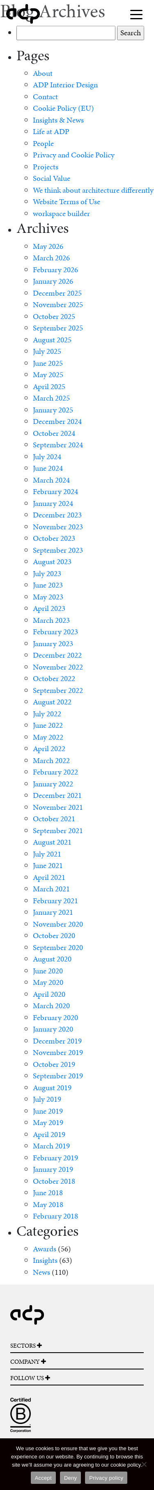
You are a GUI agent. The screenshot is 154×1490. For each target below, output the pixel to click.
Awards (44, 1248)
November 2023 (58, 526)
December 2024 (57, 421)
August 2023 (52, 561)
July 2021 (47, 853)
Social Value (51, 178)
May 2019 (48, 1122)
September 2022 (58, 690)
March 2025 (51, 397)
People (43, 143)
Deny (70, 1478)
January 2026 (53, 281)
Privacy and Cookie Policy (74, 154)
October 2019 (54, 1064)
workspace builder (61, 213)
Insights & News (58, 119)
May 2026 (48, 246)
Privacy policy (106, 1478)
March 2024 (51, 479)
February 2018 (55, 1215)
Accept (43, 1478)
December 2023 (57, 514)
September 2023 (58, 550)
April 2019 (49, 1134)
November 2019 (58, 1052)
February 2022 (55, 771)
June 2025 (48, 363)
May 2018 (48, 1204)
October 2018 (54, 1181)
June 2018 (48, 1192)
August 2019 (52, 1087)
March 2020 (51, 1005)
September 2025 (58, 327)
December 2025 (57, 292)
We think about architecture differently (93, 190)
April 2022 (49, 748)
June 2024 (48, 468)
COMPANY (28, 1362)
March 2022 (51, 760)
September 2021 (58, 830)
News (41, 1272)
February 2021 (55, 900)
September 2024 (58, 444)
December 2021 (57, 795)
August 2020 (52, 958)
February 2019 (55, 1157)
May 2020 (48, 982)
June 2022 (48, 725)
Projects (45, 166)
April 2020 (49, 994)
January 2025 (53, 409)
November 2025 (58, 304)
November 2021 (58, 807)
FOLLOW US (30, 1378)
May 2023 (48, 596)
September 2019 (58, 1075)
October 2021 (54, 818)
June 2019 (48, 1110)
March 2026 (51, 257)
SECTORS (26, 1346)
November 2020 (58, 924)
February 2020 (55, 1017)
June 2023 (48, 584)
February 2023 (55, 631)
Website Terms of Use (66, 201)
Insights (45, 1260)
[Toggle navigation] (136, 14)
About (43, 73)
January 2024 (53, 503)
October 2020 (54, 935)
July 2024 (47, 456)
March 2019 (51, 1145)
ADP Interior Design (65, 84)
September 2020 (58, 947)
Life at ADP (51, 131)
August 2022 (52, 701)
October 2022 (54, 678)
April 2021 (49, 877)
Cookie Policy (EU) (63, 108)
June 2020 (48, 970)
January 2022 (53, 783)
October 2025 (54, 316)
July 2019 (47, 1099)
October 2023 (54, 538)
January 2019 (53, 1169)
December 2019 (57, 1040)
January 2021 (53, 912)
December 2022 (57, 655)
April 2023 (49, 608)
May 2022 (48, 737)
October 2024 (54, 433)
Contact (45, 96)
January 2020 (53, 1028)
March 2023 (51, 620)
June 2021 (48, 865)
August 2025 (52, 339)
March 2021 (51, 888)
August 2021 (52, 842)
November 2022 (58, 666)
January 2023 (53, 643)
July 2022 (47, 713)
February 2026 (55, 269)
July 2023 (47, 573)
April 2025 (49, 386)
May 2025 (48, 374)
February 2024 (55, 491)
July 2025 (47, 351)
